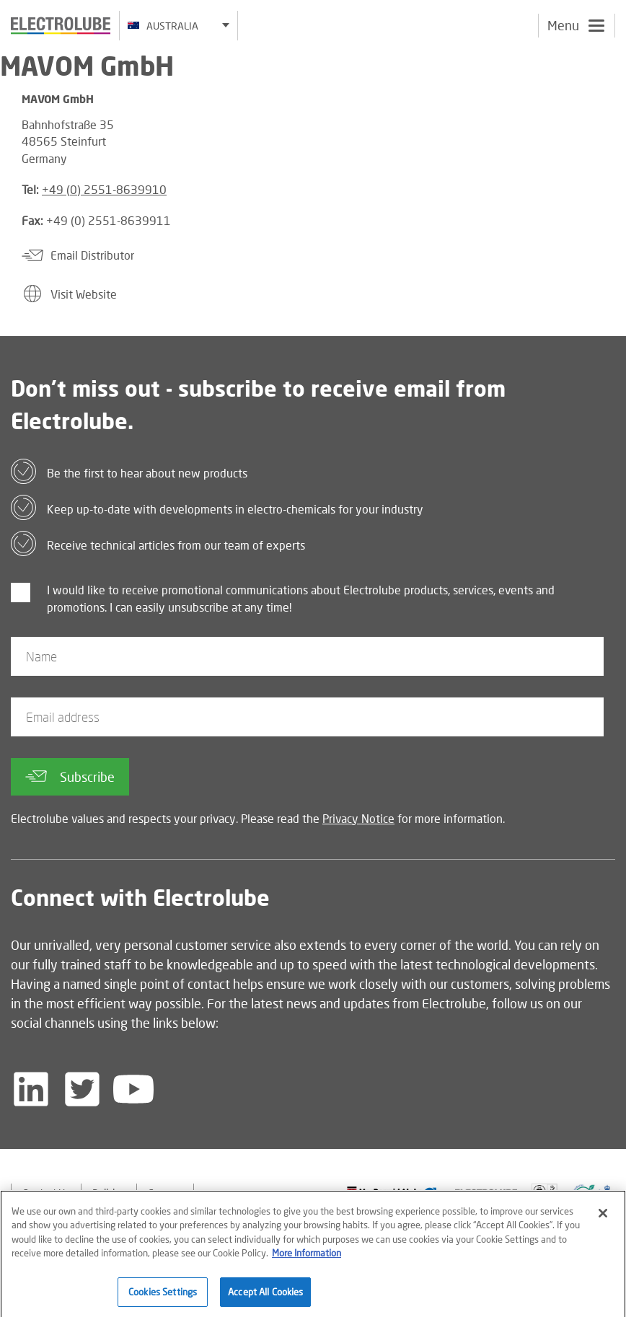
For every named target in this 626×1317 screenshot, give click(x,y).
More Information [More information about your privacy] (306, 1261)
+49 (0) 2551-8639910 (104, 189)
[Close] (603, 1220)
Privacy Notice (358, 818)
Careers (165, 1192)
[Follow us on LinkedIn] (31, 1089)
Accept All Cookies (265, 1299)
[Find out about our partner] (392, 1193)
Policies (108, 1192)
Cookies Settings (162, 1299)
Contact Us (46, 1192)
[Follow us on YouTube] (133, 1089)
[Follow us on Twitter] (82, 1089)
